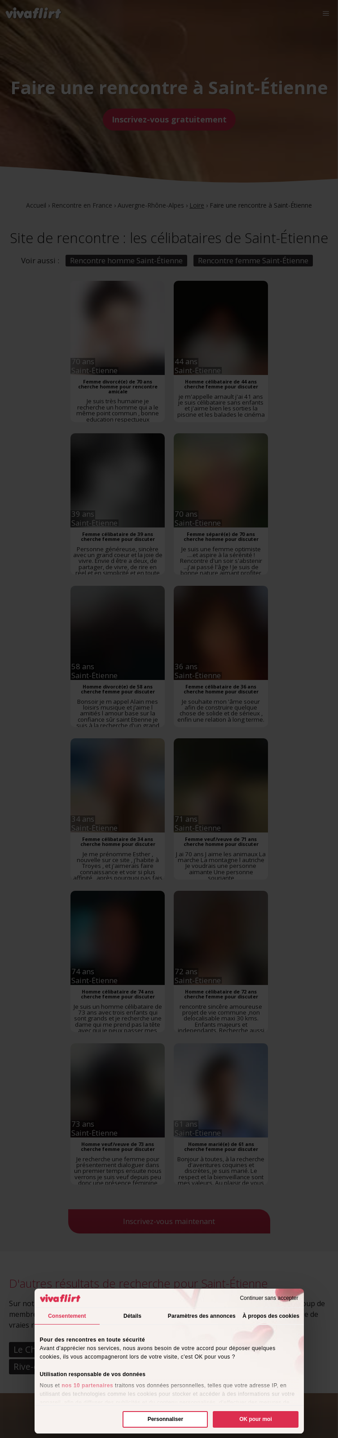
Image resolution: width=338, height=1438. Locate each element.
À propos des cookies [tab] (270, 1316)
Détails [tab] (132, 1316)
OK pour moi (255, 1419)
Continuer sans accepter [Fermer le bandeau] (269, 1298)
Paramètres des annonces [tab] (202, 1316)
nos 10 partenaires (87, 1385)
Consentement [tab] (67, 1316)
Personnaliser (165, 1419)
